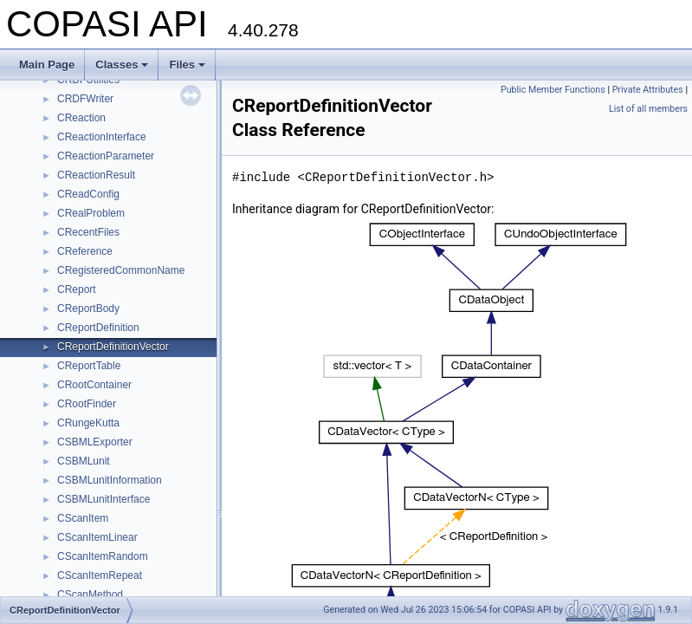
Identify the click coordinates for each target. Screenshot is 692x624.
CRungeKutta (88, 423)
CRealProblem (91, 213)
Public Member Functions (553, 89)
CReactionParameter (105, 156)
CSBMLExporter (95, 442)
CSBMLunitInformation (109, 480)
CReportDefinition (98, 328)
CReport (76, 289)
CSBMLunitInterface (103, 499)
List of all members (648, 108)
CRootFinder (86, 404)
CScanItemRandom (102, 556)
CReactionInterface (101, 137)
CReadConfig (88, 194)
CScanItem (82, 518)
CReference (85, 251)
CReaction (81, 118)
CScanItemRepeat (99, 575)
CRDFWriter (85, 99)
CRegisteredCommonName (120, 270)
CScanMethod (90, 594)
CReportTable (88, 366)
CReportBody (88, 308)
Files (187, 64)
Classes (121, 64)
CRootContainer (94, 385)
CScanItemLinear (97, 537)
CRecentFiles (88, 232)
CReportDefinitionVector (113, 347)
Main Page (46, 64)
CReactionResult (96, 175)
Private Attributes (647, 89)
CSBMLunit (83, 461)
